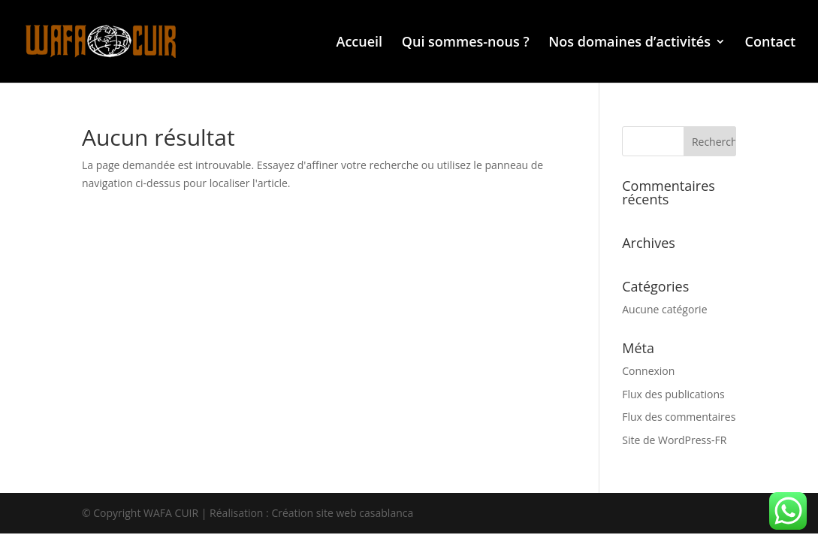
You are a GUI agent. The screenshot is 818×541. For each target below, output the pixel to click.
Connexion (648, 371)
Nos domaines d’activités (629, 43)
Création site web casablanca (342, 513)
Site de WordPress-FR (674, 440)
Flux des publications (673, 394)
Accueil (360, 43)
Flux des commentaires (678, 417)
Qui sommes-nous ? (466, 43)
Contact (770, 43)
